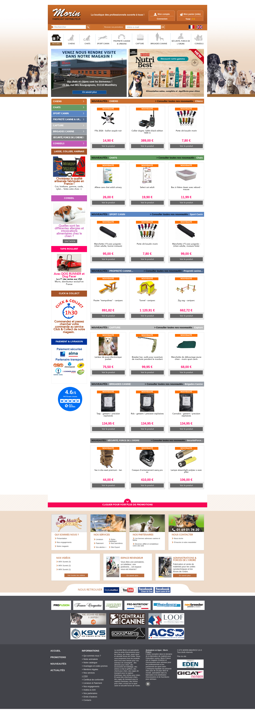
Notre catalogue (113, 540)
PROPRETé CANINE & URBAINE (121, 42)
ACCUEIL (56, 44)
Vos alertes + (101, 547)
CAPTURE (140, 44)
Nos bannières (117, 543)
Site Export (115, 547)
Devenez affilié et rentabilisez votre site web (145, 545)
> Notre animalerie (90, 659)
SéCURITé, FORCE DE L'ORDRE (181, 42)
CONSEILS (199, 44)
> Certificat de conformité (93, 680)
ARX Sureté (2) (64, 566)
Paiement (99, 543)
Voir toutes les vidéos (76, 575)
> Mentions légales (90, 669)
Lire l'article (70, 241)
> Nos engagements (90, 686)
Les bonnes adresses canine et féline (146, 539)
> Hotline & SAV (89, 690)
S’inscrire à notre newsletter (185, 542)
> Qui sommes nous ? (91, 656)
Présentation (62, 538)
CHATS (87, 44)
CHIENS (71, 44)
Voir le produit (108, 146)
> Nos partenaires (89, 693)
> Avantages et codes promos (94, 666)
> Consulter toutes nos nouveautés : (175, 101)
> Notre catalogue (89, 662)
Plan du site (181, 656)
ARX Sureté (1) (64, 569)
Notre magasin (63, 546)
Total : (190, 19)
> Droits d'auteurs (89, 697)
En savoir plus (132, 575)
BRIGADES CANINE (159, 44)
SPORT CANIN (103, 44)
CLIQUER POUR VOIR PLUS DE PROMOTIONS (127, 505)
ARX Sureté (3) (64, 562)
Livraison (99, 539)
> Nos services (88, 673)
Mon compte (162, 14)
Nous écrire (178, 538)
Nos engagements (64, 542)
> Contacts (86, 700)
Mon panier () (192, 14)
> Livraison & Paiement (92, 683)
